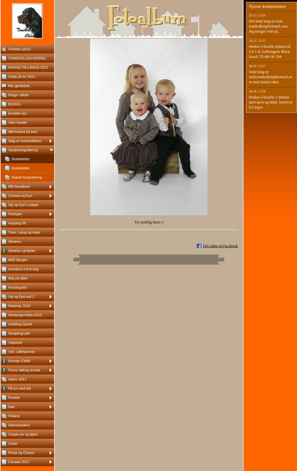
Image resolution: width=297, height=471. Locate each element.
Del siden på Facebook (220, 246)
